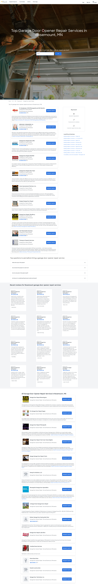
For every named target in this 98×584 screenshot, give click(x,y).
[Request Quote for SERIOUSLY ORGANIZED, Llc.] (51, 126)
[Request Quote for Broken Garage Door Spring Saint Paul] (67, 519)
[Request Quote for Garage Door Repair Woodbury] (51, 217)
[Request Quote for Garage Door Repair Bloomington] (67, 399)
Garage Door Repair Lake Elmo (37, 532)
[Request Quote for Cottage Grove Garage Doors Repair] (67, 505)
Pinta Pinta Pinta (34, 558)
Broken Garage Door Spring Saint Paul (39, 517)
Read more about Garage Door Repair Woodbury (25, 226)
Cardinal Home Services (36, 546)
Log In (95, 2)
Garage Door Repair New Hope (27, 170)
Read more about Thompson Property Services (29, 252)
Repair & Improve (13, 1)
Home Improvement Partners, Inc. (27, 186)
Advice (28, 1)
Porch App (35, 1)
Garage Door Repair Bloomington (38, 397)
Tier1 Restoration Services (26, 231)
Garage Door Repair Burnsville (27, 140)
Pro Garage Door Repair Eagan (37, 411)
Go (58, 53)
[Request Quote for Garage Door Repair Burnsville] (51, 143)
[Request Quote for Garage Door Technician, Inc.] (67, 579)
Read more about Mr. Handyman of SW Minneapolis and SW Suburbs (30, 120)
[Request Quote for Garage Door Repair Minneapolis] (67, 426)
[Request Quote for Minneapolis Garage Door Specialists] (67, 489)
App (83, 2)
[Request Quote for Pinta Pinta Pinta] (67, 560)
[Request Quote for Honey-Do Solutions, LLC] (67, 474)
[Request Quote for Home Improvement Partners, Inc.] (51, 188)
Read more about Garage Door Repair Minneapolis (62, 435)
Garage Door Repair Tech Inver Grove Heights (41, 440)
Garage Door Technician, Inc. (37, 577)
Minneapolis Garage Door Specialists (39, 487)
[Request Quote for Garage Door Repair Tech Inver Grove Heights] (67, 441)
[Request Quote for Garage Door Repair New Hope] (51, 173)
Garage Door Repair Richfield (26, 155)
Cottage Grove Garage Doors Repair (39, 504)
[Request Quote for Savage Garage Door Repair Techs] (67, 458)
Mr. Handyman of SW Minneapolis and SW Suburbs (32, 108)
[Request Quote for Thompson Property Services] (51, 242)
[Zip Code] (45, 53)
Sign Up (88, 2)
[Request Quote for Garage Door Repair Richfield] (51, 158)
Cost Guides (22, 1)
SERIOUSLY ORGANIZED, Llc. (26, 124)
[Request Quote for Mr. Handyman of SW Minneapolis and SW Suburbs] (51, 110)
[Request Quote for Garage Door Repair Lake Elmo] (67, 534)
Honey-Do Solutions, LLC (36, 472)
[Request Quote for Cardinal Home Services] (67, 548)
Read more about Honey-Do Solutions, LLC (60, 482)
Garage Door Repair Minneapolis (38, 425)
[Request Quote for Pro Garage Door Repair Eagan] (67, 413)
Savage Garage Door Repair (26, 201)
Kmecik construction (35, 568)
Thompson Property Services (26, 240)
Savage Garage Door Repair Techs (38, 456)
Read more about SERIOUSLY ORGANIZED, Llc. (23, 136)
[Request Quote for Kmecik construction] (67, 569)
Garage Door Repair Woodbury (27, 214)
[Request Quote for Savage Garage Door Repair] (51, 203)
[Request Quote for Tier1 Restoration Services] (51, 233)
